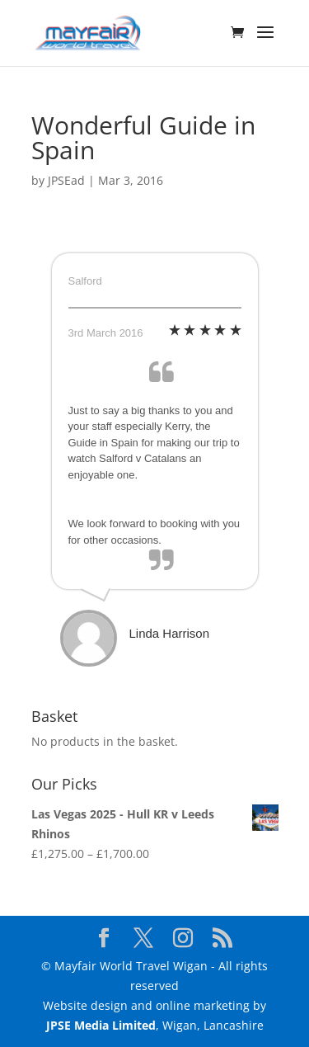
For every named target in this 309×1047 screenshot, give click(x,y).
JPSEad (66, 180)
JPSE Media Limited (101, 1025)
